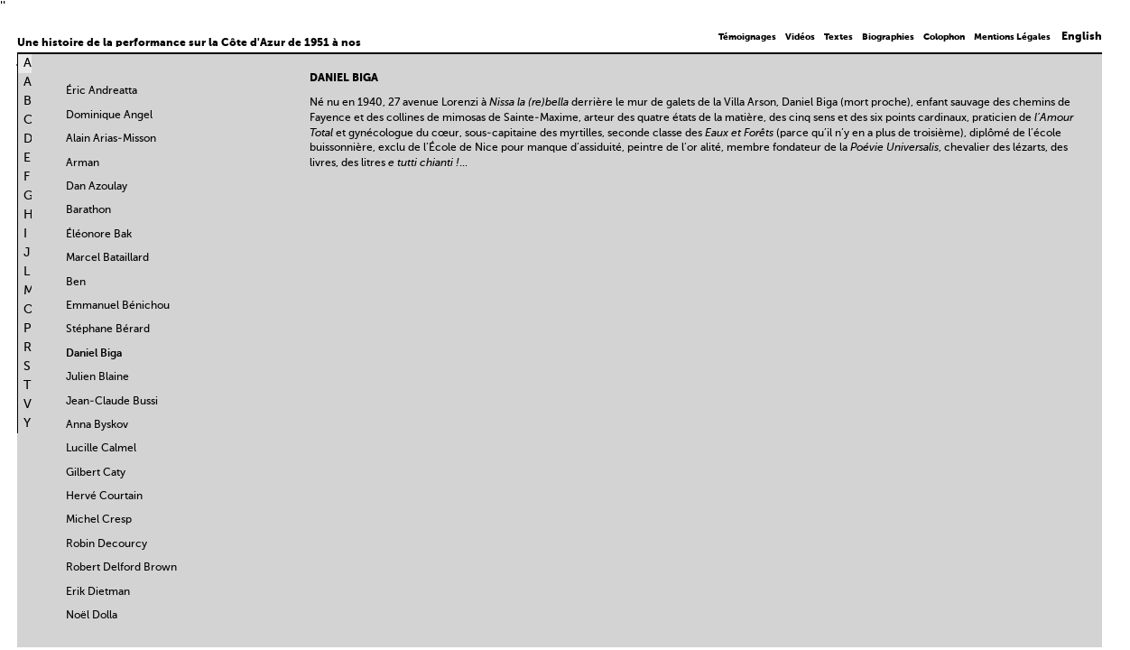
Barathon (88, 210)
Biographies (888, 37)
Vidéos (800, 37)
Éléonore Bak (99, 234)
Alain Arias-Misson (111, 139)
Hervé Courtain (104, 496)
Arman (82, 163)
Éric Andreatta (101, 91)
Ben (76, 282)
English (1081, 37)
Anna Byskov (97, 425)
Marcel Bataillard (107, 258)
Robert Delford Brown (121, 567)
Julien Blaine (97, 377)
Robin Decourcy (106, 544)
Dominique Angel (109, 115)
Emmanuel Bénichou (118, 306)
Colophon (944, 37)
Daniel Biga (94, 353)
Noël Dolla (91, 615)
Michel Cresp (99, 520)
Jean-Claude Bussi (112, 401)
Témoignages (747, 37)
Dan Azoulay (96, 186)
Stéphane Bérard (108, 329)
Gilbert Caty (95, 473)
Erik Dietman (98, 592)
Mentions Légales (1012, 37)
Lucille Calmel (101, 448)
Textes (838, 37)
